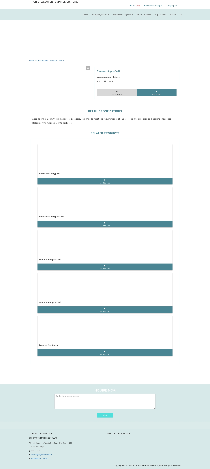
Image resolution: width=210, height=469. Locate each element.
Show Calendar (144, 14)
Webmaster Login (153, 5)
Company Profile (99, 14)
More (172, 14)
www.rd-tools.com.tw (39, 458)
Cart (134, 5)
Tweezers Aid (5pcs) (49, 174)
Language (172, 5)
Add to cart (156, 94)
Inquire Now (160, 14)
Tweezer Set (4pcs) (49, 345)
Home (85, 14)
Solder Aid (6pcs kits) (50, 259)
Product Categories (122, 14)
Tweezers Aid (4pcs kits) (51, 216)
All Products (42, 60)
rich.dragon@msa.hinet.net (41, 454)
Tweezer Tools (57, 60)
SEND (105, 415)
